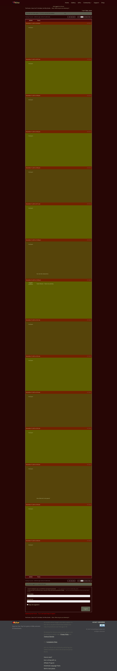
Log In (86, 609)
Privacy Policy (64, 634)
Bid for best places (49, 668)
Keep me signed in (33, 604)
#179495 (89, 392)
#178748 (89, 240)
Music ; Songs (89, 10)
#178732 (89, 204)
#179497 (89, 464)
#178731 (89, 168)
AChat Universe (98, 622)
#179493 (89, 320)
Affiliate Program (49, 663)
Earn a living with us (50, 660)
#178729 (89, 95)
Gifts (79, 3)
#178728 (89, 59)
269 (85, 17)
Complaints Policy (52, 642)
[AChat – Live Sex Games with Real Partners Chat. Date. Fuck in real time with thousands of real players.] (16, 2)
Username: (30, 594)
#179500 (89, 540)
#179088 (89, 280)
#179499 (89, 504)
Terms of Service (49, 636)
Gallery (73, 3)
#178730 (89, 131)
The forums (28, 8)
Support (96, 3)
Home (67, 3)
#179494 (89, 356)
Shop (102, 3)
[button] (91, 2)
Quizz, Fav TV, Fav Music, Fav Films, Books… (41, 8)
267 (79, 17)
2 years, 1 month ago (59, 13)
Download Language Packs (52, 666)
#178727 (89, 23)
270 (88, 17)
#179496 (89, 428)
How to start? (48, 657)
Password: (30, 599)
